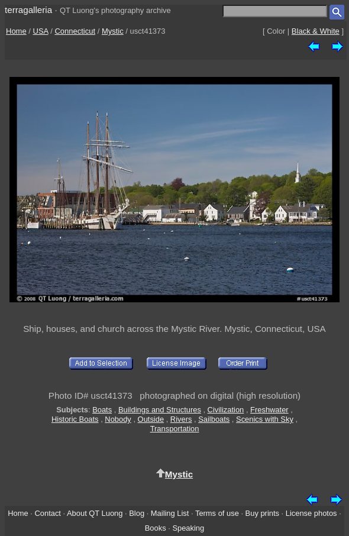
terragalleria (28, 10)
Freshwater (269, 409)
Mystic (113, 31)
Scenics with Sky (264, 419)
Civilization (226, 409)
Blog (136, 513)
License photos (311, 513)
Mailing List (170, 513)
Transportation (174, 428)
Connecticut (74, 31)
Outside (151, 419)
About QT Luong (94, 513)
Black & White (316, 31)
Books (155, 528)
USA (41, 31)
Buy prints (262, 513)
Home (16, 31)
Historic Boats (75, 419)
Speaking (188, 528)
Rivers (181, 419)
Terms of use (217, 513)
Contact (47, 513)
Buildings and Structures (159, 409)
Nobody (118, 419)
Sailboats (214, 419)
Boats (102, 409)
